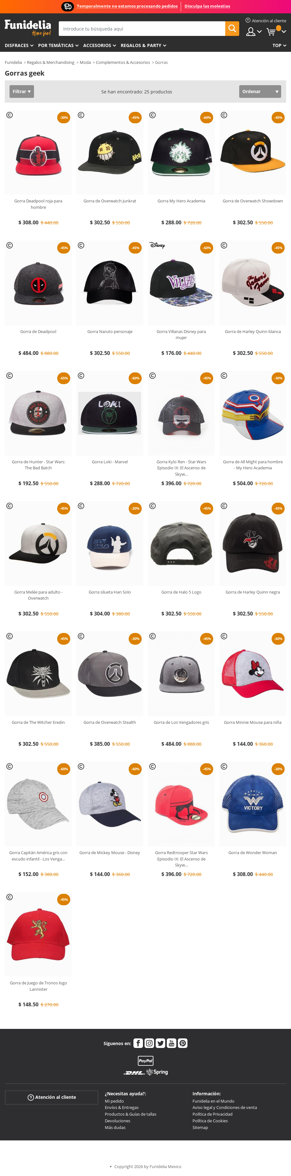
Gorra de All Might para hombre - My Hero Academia (253, 465)
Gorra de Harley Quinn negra (253, 592)
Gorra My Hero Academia (181, 201)
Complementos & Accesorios (123, 62)
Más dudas (115, 1127)
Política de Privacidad (213, 1114)
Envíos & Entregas (122, 1107)
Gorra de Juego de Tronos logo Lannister (38, 986)
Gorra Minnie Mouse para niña (252, 722)
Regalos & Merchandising (50, 62)
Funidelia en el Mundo (213, 1101)
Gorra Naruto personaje (109, 331)
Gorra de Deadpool (38, 331)
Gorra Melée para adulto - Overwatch (38, 595)
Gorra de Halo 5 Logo (181, 592)
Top (277, 45)
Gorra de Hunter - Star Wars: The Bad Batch (38, 465)
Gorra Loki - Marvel (110, 462)
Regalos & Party (141, 45)
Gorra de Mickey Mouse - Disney (109, 852)
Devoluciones (117, 1121)
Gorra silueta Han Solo (110, 592)
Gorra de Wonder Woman (252, 852)
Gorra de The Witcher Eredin (38, 722)
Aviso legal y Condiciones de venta (225, 1107)
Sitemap (200, 1127)
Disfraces (17, 45)
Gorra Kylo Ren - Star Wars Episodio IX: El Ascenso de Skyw (181, 468)
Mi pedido (114, 1101)
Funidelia (13, 62)
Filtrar (19, 91)
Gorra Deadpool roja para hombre (38, 204)
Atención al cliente (52, 1097)
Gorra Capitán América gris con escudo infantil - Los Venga (38, 856)
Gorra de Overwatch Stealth (110, 722)
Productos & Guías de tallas (130, 1114)
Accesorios (97, 45)
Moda (85, 62)
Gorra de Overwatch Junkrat (110, 201)
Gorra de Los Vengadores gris (181, 722)
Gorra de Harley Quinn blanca (253, 331)
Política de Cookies (210, 1121)
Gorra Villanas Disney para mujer (181, 335)
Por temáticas (56, 45)
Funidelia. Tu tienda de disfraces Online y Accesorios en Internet (28, 28)
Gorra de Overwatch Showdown (253, 201)
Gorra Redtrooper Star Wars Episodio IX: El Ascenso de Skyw (181, 859)
